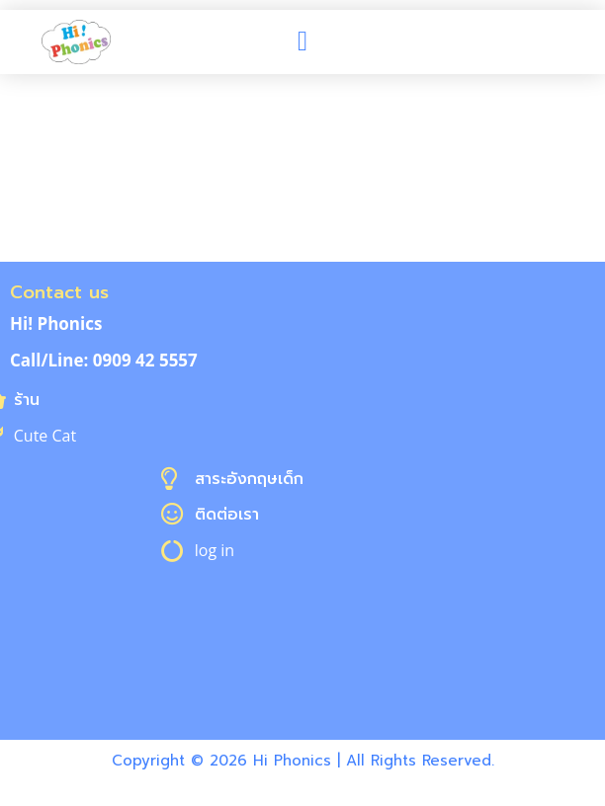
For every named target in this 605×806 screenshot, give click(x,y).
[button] (302, 41)
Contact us (59, 292)
